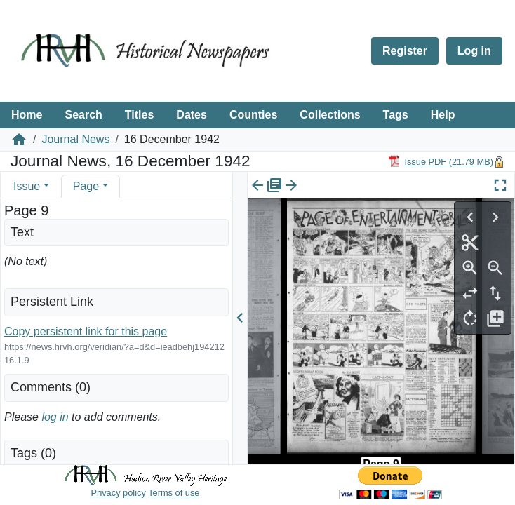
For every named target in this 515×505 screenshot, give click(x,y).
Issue (26, 186)
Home (26, 115)
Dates (191, 115)
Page (86, 186)
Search (83, 115)
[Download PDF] (440, 161)
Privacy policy (118, 492)
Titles (139, 115)
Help (443, 115)
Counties (253, 115)
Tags (395, 115)
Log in (474, 51)
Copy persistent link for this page (85, 331)
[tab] (31, 186)
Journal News (75, 139)
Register (404, 51)
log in (54, 417)
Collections (330, 115)
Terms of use (173, 492)
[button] (46, 186)
